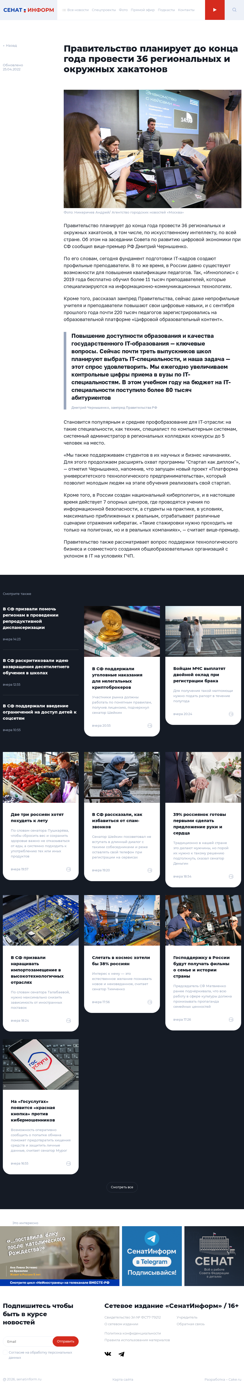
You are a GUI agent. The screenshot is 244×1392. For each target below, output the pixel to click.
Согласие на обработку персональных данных (40, 1355)
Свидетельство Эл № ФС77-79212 (132, 1317)
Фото (123, 10)
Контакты (186, 10)
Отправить (65, 1341)
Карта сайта (122, 1379)
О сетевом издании (121, 1324)
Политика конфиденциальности (132, 1333)
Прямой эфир (143, 10)
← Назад (10, 45)
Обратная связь (191, 1324)
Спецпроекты (104, 10)
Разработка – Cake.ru (223, 1379)
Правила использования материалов (137, 1340)
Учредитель (187, 1317)
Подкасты (166, 10)
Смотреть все (122, 1187)
